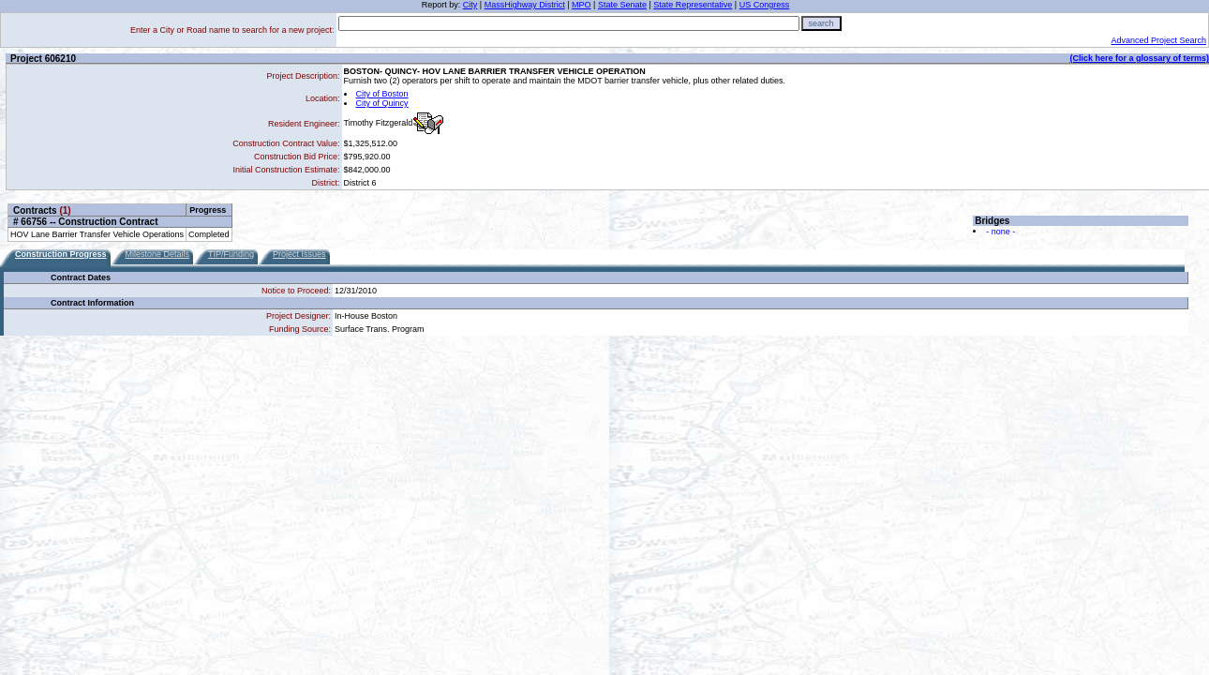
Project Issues (299, 254)
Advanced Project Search (1158, 40)
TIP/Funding (231, 254)
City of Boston (382, 93)
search (821, 23)
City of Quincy (382, 103)
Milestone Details (158, 254)
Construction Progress (61, 254)
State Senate (622, 4)
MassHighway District (525, 4)
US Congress (764, 4)
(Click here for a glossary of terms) (1139, 58)
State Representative (692, 4)
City (470, 4)
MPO (581, 4)
